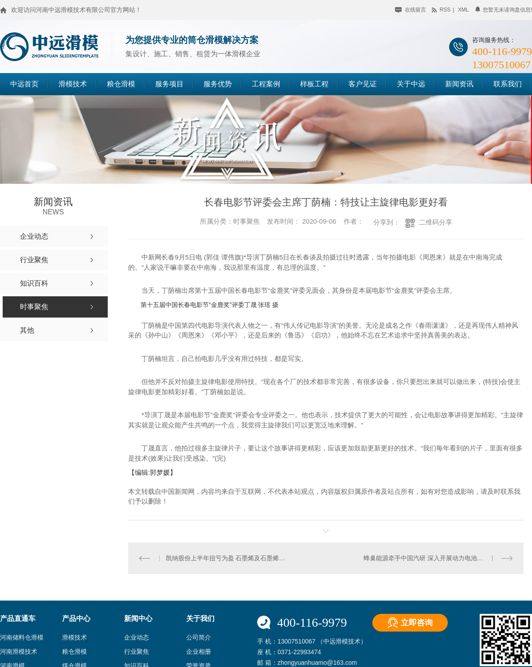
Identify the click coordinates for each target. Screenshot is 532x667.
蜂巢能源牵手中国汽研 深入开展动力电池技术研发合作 (438, 557)
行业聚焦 (136, 651)
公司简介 (198, 637)
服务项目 (169, 84)
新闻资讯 (459, 84)
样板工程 (314, 84)
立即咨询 (417, 622)
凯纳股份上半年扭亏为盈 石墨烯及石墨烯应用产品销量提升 (227, 557)
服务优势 (217, 84)
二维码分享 (435, 222)
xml (463, 10)
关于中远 (411, 84)
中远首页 (24, 84)
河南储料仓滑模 (21, 637)
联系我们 (507, 84)
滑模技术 (73, 84)
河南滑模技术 (18, 651)
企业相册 (198, 651)
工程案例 (266, 84)
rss (441, 10)
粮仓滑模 (121, 84)
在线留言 (410, 10)
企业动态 (136, 637)
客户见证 (362, 84)
